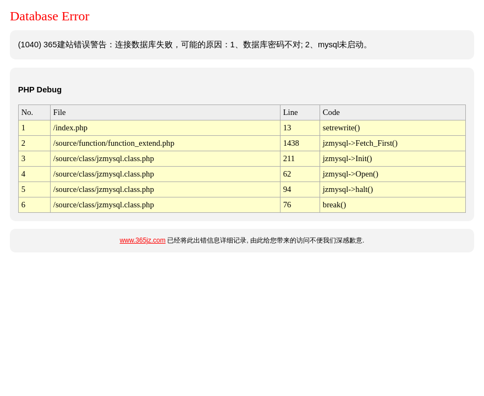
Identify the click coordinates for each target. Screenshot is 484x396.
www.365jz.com (143, 240)
